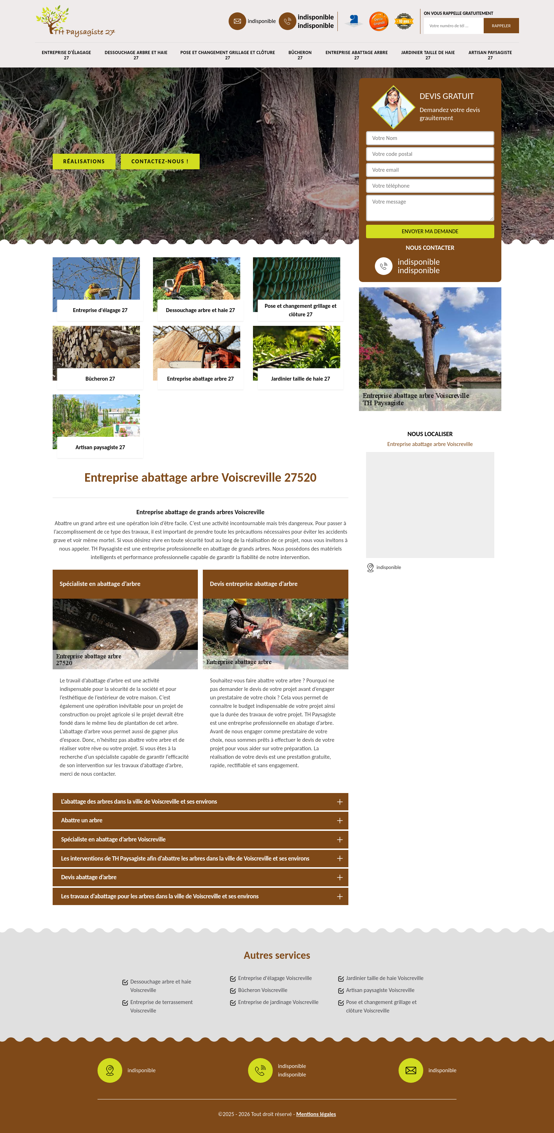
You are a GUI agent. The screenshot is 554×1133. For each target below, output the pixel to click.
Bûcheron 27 (300, 55)
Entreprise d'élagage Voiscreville (275, 978)
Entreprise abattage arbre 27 (357, 55)
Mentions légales (316, 1114)
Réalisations (84, 161)
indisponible (262, 21)
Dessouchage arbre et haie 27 (136, 55)
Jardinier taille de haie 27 (428, 55)
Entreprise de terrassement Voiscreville (161, 1006)
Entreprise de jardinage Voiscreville (278, 1002)
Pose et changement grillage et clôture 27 (228, 55)
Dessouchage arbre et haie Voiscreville (160, 985)
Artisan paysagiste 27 (490, 55)
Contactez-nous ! (160, 161)
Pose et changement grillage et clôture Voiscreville (381, 1006)
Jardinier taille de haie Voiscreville (385, 978)
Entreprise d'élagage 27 (66, 55)
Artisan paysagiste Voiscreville (380, 990)
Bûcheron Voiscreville (262, 990)
